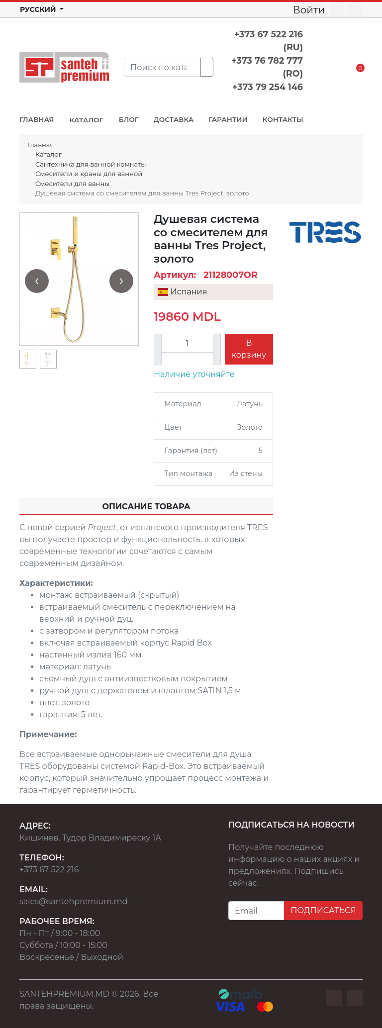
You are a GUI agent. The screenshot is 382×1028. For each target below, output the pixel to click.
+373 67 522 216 (49, 869)
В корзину (249, 349)
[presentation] (37, 281)
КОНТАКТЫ (283, 119)
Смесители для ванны (72, 183)
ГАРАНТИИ (227, 119)
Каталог (48, 154)
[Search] (162, 67)
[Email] (256, 910)
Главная (40, 145)
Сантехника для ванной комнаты (90, 164)
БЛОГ (129, 119)
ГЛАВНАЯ (36, 119)
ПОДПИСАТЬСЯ (323, 910)
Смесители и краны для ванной (88, 174)
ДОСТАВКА (174, 119)
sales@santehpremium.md (73, 901)
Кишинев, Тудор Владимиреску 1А (90, 837)
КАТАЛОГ (86, 120)
